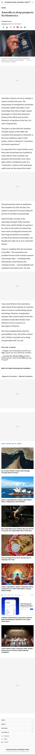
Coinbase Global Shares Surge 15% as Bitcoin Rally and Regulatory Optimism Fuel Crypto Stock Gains (16, 619)
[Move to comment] (25, 27)
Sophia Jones (7, 21)
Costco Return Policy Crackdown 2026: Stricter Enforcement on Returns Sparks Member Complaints (17, 650)
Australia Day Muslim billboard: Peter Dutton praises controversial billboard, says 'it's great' (16, 358)
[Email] (21, 27)
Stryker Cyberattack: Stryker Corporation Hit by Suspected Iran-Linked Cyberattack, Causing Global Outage (17, 588)
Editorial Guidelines (26, 376)
